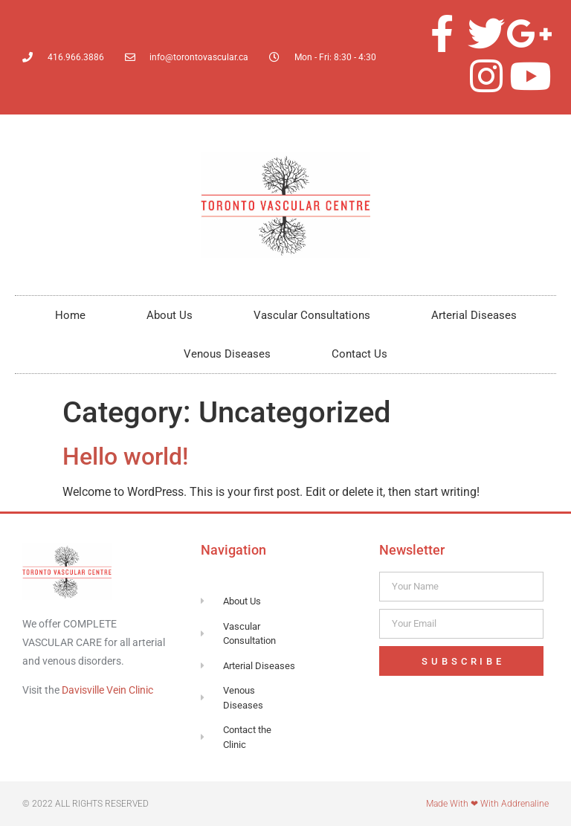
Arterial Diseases (474, 315)
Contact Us (359, 354)
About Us (169, 315)
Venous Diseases (227, 354)
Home (70, 315)
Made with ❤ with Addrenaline (487, 803)
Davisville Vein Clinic (107, 690)
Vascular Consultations (312, 315)
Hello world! (125, 456)
